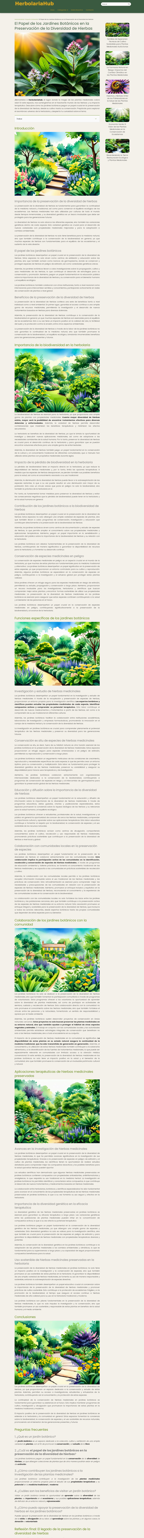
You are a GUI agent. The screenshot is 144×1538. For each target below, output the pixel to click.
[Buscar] (129, 4)
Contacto (90, 10)
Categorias (62, 10)
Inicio (52, 10)
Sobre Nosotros (77, 10)
